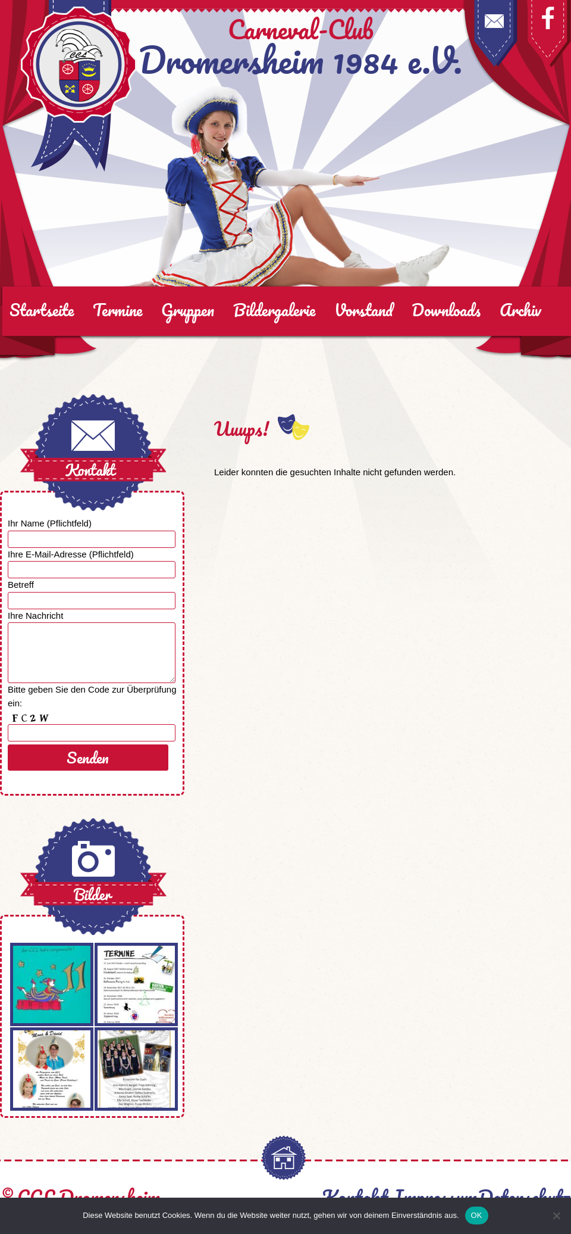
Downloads (446, 310)
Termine (117, 310)
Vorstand (363, 310)
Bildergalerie (274, 310)
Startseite (42, 310)
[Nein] (556, 1215)
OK (476, 1215)
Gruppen (187, 310)
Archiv (520, 310)
